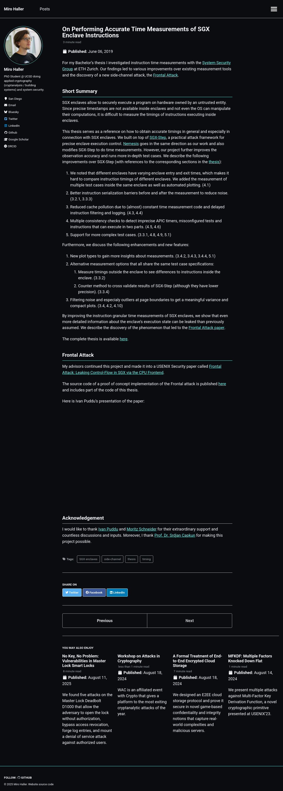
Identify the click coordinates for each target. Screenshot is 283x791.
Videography (143, 9)
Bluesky (11, 112)
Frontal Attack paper (206, 326)
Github (10, 132)
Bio (121, 9)
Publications (69, 9)
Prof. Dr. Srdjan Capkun (174, 532)
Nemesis (131, 142)
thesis (214, 160)
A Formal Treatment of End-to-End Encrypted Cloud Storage (197, 658)
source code (46, 781)
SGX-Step (158, 136)
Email (10, 105)
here (124, 337)
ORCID (10, 146)
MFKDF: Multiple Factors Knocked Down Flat (250, 655)
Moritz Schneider (142, 526)
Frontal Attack (165, 74)
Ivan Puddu (108, 526)
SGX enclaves (88, 556)
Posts (45, 9)
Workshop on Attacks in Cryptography (139, 655)
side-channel (112, 556)
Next (189, 617)
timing (146, 556)
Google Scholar (16, 139)
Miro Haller (14, 9)
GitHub (24, 774)
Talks (92, 9)
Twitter (11, 119)
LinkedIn (12, 125)
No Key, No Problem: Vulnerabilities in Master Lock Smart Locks (84, 658)
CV (107, 9)
